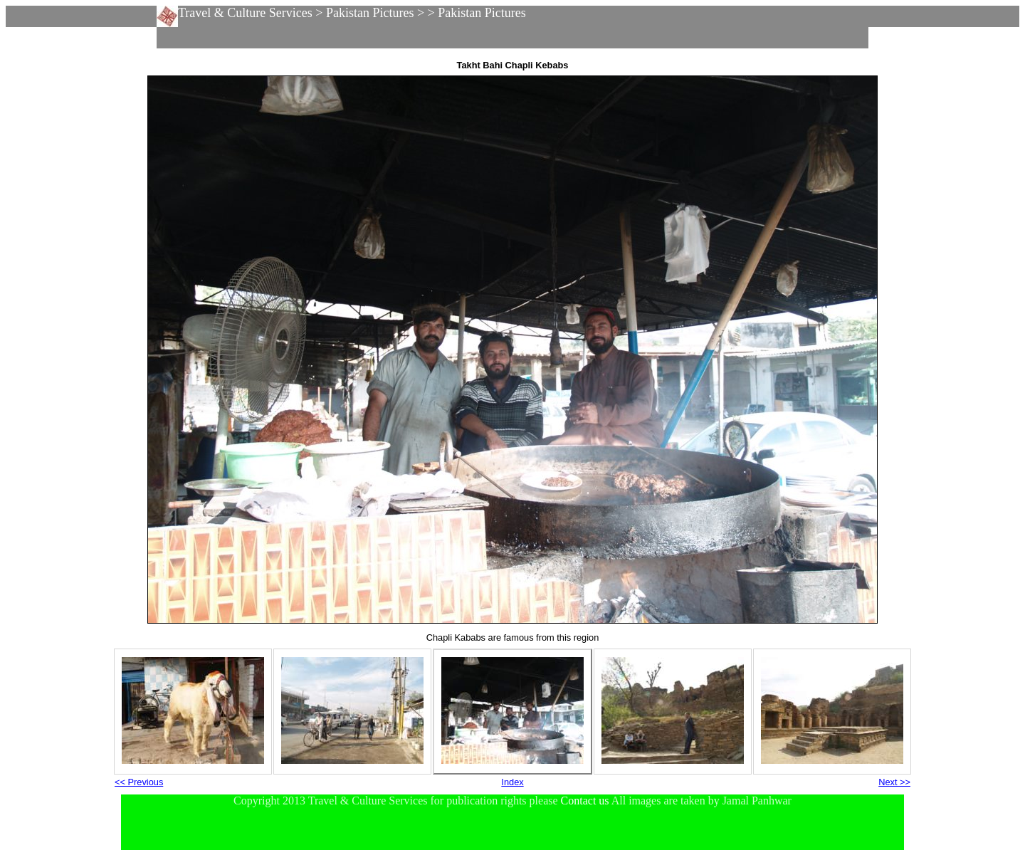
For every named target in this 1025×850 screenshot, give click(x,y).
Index (512, 782)
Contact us (585, 800)
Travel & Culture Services (245, 13)
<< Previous (139, 782)
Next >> (894, 782)
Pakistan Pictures (370, 13)
